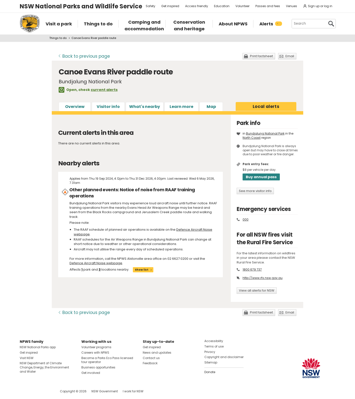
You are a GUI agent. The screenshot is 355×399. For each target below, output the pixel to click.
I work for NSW (133, 391)
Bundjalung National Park (265, 133)
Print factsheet (261, 56)
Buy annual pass (261, 176)
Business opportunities (98, 367)
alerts (266, 106)
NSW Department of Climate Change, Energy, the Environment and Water (44, 367)
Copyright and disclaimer (224, 357)
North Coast (252, 138)
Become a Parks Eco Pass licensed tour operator (107, 360)
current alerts (104, 89)
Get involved (90, 373)
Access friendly (196, 6)
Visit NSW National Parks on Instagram (34, 391)
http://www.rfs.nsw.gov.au (263, 278)
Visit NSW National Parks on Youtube (45, 391)
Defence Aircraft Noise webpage (96, 263)
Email (289, 56)
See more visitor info (255, 191)
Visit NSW (27, 358)
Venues (291, 6)
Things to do (58, 38)
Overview (75, 106)
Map (211, 106)
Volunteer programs (96, 347)
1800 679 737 (252, 269)
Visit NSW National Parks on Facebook (24, 391)
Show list (141, 270)
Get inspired (170, 6)
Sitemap (210, 362)
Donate (209, 372)
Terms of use (214, 346)
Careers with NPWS (95, 352)
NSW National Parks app (38, 347)
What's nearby (144, 106)
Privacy (209, 352)
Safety (150, 6)
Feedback (150, 363)
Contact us (151, 358)
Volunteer (242, 6)
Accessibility (213, 341)
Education (222, 6)
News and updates (157, 352)
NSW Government (104, 391)
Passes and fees (267, 6)
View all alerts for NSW (256, 290)
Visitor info (108, 106)
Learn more (181, 106)
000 (245, 219)
